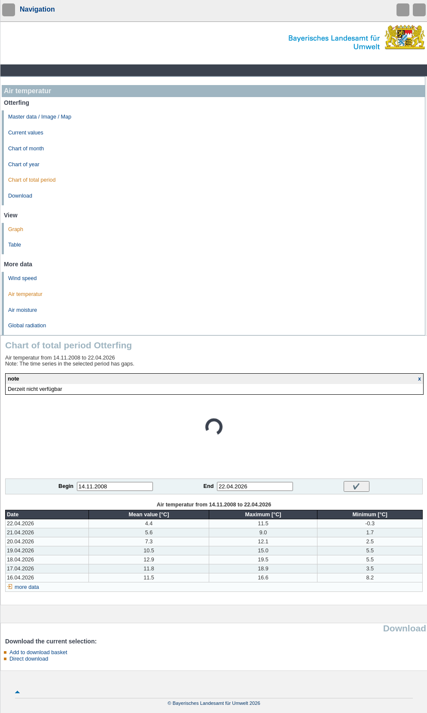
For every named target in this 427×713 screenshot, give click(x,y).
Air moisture (22, 310)
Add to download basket (38, 652)
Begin (65, 486)
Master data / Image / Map (39, 117)
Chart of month (26, 149)
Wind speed (22, 278)
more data (27, 587)
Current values (25, 133)
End (209, 486)
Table (14, 245)
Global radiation (27, 326)
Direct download (28, 659)
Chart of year (24, 164)
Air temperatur (25, 294)
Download (20, 196)
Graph (15, 229)
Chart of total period (32, 180)
